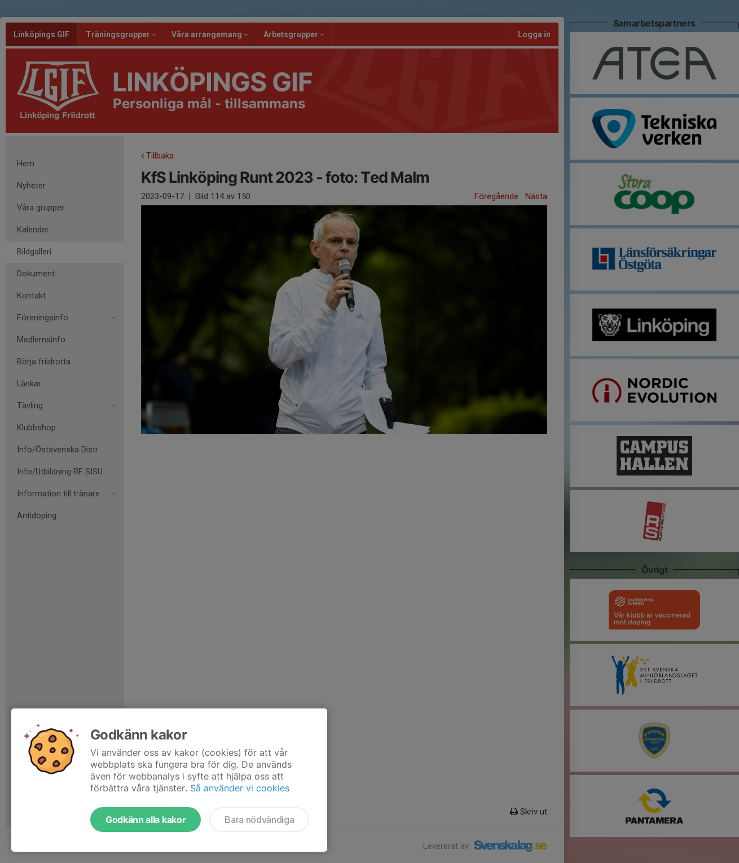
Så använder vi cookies (239, 788)
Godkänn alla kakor (145, 819)
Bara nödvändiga (259, 819)
